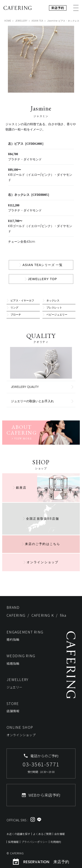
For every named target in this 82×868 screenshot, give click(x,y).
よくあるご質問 (42, 834)
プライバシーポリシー (34, 842)
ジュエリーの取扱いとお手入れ (32, 401)
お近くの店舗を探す (18, 834)
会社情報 (59, 834)
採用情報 (13, 842)
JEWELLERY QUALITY (25, 387)
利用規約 (56, 842)
